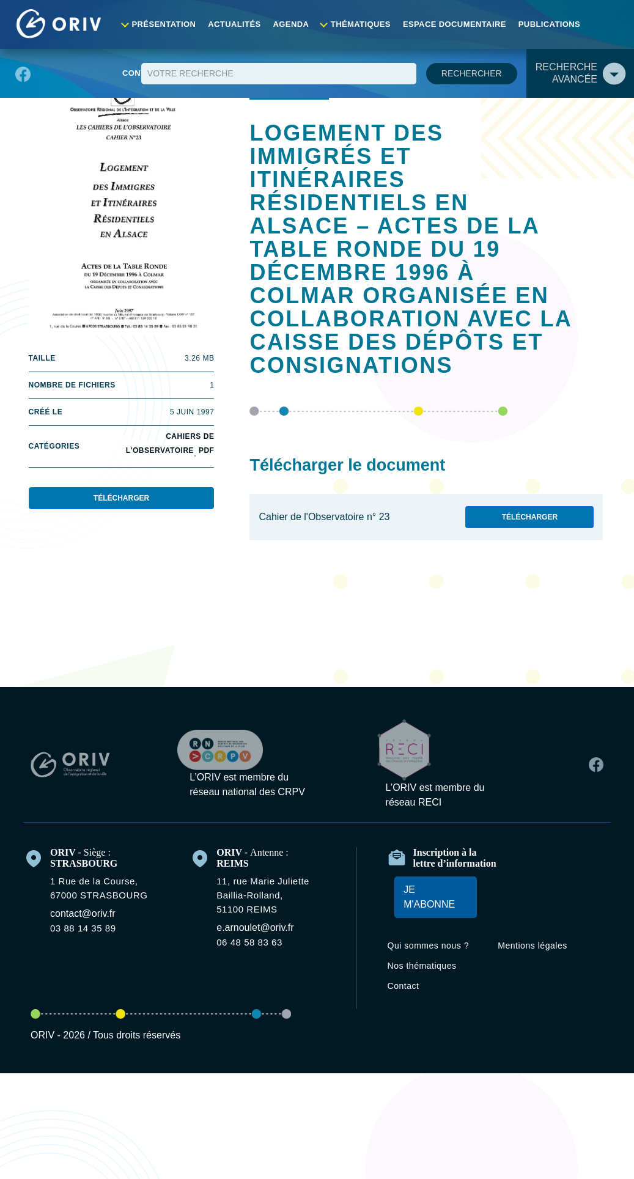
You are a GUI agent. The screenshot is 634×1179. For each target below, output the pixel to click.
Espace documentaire (454, 24)
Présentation (177, 24)
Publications (545, 24)
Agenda (297, 24)
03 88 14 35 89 (87, 888)
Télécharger (121, 501)
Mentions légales (540, 910)
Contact (607, 24)
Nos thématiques (431, 944)
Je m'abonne (423, 861)
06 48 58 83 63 (255, 902)
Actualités (243, 24)
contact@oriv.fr (89, 874)
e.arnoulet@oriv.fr (261, 888)
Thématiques (364, 24)
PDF (207, 453)
